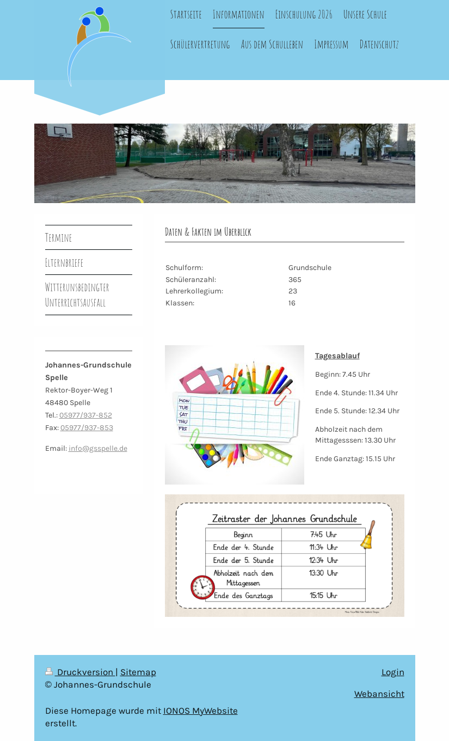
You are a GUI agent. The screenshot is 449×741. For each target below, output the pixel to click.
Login (393, 672)
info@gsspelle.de (98, 448)
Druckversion (80, 672)
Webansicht (379, 694)
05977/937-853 (86, 427)
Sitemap (138, 672)
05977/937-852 (85, 415)
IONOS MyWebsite (200, 711)
